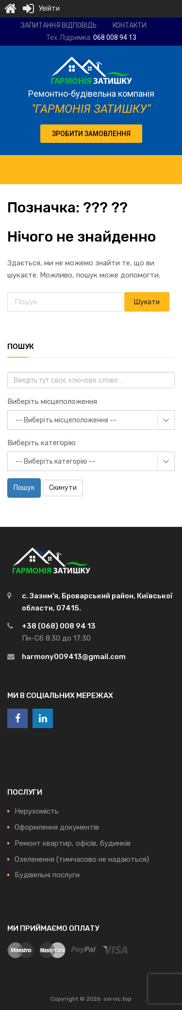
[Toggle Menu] (169, 164)
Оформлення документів (57, 827)
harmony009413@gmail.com (74, 656)
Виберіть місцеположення (52, 401)
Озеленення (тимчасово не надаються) (82, 859)
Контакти (130, 25)
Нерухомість (37, 811)
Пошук (24, 488)
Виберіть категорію (41, 442)
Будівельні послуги (47, 875)
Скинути (63, 488)
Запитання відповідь (59, 25)
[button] (91, 133)
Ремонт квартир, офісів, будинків (73, 843)
